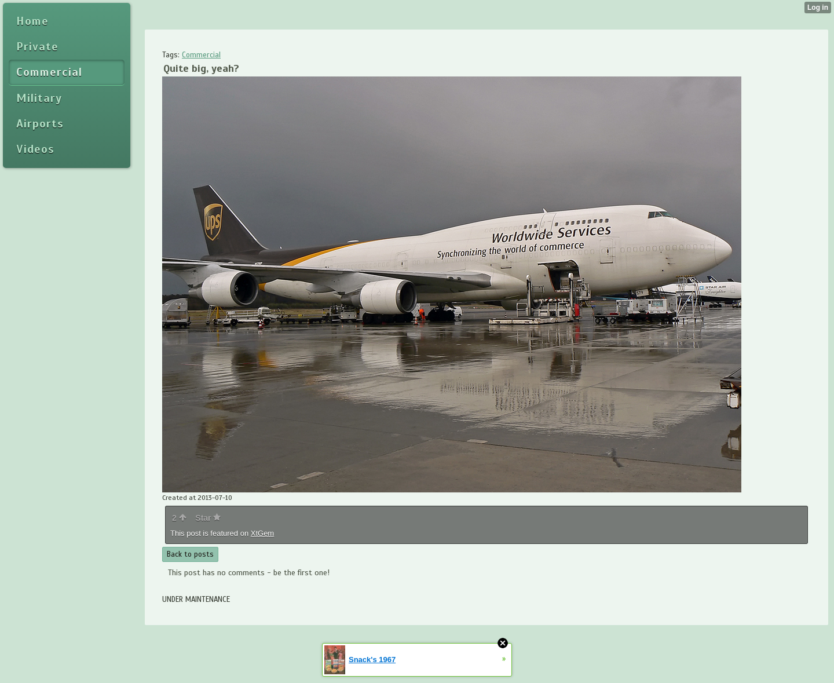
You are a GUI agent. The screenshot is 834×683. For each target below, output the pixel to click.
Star (208, 518)
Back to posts (190, 554)
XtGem (262, 533)
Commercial (201, 55)
